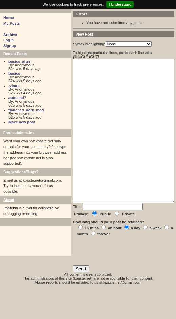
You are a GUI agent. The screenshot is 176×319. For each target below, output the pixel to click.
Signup (9, 46)
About (8, 200)
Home (8, 18)
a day (135, 258)
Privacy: (81, 245)
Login (8, 40)
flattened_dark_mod (26, 110)
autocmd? (17, 98)
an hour (114, 258)
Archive (10, 34)
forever (103, 265)
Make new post (21, 122)
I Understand (120, 4)
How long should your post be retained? (108, 252)
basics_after (19, 61)
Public (105, 245)
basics (14, 73)
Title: (78, 237)
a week (156, 258)
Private (128, 245)
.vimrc (13, 86)
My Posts (11, 23)
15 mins (92, 258)
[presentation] (124, 283)
